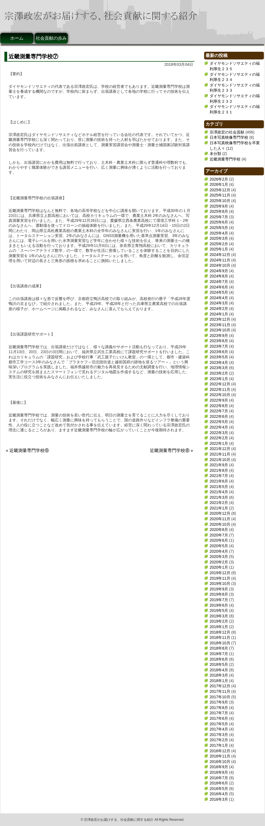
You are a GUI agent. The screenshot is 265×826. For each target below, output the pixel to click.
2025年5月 (219, 227)
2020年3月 (219, 556)
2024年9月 (219, 271)
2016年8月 (219, 772)
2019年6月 (219, 605)
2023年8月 (219, 341)
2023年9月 (219, 335)
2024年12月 (220, 254)
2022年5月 (219, 421)
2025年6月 (219, 222)
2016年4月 (219, 794)
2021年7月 (219, 475)
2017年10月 (220, 697)
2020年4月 (219, 551)
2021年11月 (220, 454)
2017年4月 (219, 729)
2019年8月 (219, 594)
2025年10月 (220, 200)
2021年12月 (220, 448)
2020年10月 (220, 524)
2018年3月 (219, 675)
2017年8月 (219, 707)
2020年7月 (219, 535)
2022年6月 (219, 416)
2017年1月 (219, 745)
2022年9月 (219, 400)
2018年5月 (219, 664)
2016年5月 (219, 788)
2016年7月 (219, 778)
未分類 (215, 153)
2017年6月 (219, 718)
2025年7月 (219, 217)
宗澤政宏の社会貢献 (227, 132)
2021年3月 (219, 497)
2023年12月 (220, 319)
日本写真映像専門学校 (229, 137)
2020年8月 (219, 529)
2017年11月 (220, 691)
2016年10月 (220, 761)
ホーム (16, 38)
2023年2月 (219, 373)
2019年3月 (219, 616)
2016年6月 (219, 783)
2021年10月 (220, 459)
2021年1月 (219, 508)
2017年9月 (219, 702)
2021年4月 (219, 492)
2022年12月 (220, 384)
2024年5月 (219, 292)
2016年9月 (219, 767)
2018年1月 (219, 680)
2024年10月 (220, 265)
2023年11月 (220, 325)
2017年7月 (219, 713)
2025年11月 (220, 195)
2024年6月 (219, 287)
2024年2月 (219, 308)
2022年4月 (219, 427)
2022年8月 (219, 406)
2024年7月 (219, 281)
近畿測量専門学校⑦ (33, 56)
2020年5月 (219, 546)
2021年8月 (219, 470)
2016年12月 (220, 751)
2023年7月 (219, 346)
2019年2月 (219, 621)
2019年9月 (219, 589)
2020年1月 (219, 567)
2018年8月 (219, 648)
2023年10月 (220, 330)
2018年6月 (219, 659)
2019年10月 (220, 583)
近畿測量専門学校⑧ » (171, 450)
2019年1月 (219, 627)
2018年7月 (219, 653)
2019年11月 (220, 578)
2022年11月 (220, 389)
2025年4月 (219, 233)
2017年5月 (219, 724)
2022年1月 (219, 443)
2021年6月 (219, 481)
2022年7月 (219, 411)
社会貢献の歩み (51, 38)
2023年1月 (219, 379)
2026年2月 (219, 179)
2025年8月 (219, 211)
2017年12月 (220, 686)
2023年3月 (219, 368)
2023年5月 (219, 357)
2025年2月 (219, 244)
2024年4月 (219, 298)
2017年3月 (219, 734)
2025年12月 (220, 190)
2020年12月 (220, 513)
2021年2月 (219, 502)
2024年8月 (219, 276)
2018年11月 (220, 637)
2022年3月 (219, 432)
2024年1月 (219, 314)
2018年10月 (220, 643)
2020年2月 (219, 562)
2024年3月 (219, 303)
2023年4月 (219, 362)
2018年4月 (219, 670)
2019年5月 (219, 610)
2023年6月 (219, 352)
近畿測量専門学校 (225, 159)
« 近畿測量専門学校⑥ (27, 450)
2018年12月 (220, 632)
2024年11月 (220, 260)
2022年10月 (220, 394)
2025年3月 (219, 238)
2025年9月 (219, 206)
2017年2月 (219, 740)
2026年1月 (219, 184)
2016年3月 (219, 799)
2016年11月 (220, 756)
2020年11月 (220, 519)
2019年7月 (219, 600)
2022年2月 (219, 438)
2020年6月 (219, 540)
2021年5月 (219, 486)
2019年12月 (220, 573)
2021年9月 (219, 465)
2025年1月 (219, 249)
